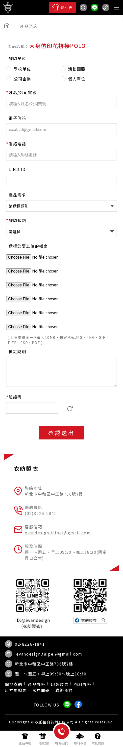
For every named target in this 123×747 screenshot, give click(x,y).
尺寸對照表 (16, 690)
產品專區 (36, 684)
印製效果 (59, 684)
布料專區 (82, 684)
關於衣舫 (13, 684)
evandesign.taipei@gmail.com (58, 533)
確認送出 (61, 432)
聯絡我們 (64, 690)
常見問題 (41, 690)
